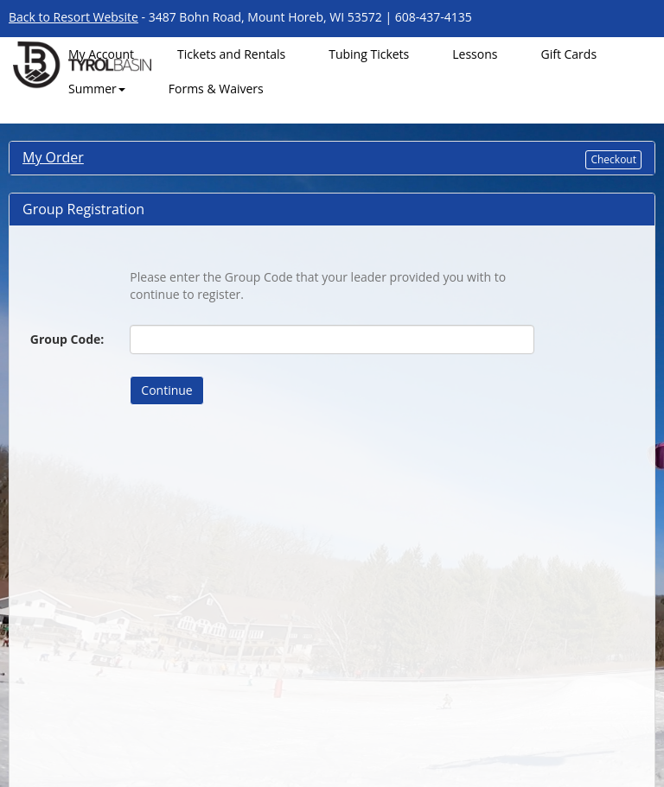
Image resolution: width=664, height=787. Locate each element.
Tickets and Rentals (231, 54)
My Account (101, 54)
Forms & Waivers (216, 88)
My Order (53, 157)
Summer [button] (96, 88)
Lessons (474, 54)
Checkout (613, 159)
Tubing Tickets (369, 54)
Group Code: (67, 339)
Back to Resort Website (73, 17)
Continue (166, 390)
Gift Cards (568, 54)
